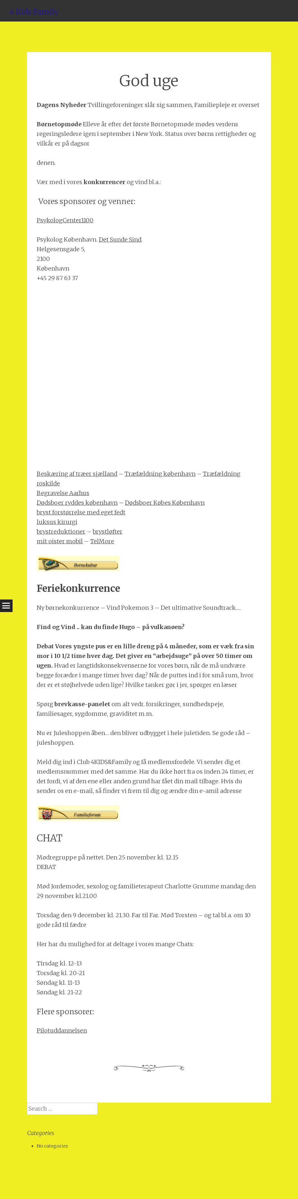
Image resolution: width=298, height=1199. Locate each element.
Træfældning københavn (160, 473)
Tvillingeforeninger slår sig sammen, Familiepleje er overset (173, 105)
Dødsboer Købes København (165, 502)
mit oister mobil (60, 541)
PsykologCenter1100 (65, 220)
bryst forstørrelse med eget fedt (81, 512)
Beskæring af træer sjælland (77, 473)
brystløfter (107, 531)
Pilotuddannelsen (62, 1030)
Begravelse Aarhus (63, 493)
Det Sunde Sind (120, 239)
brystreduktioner (61, 531)
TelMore (102, 541)
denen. (46, 162)
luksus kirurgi (57, 522)
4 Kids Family (34, 11)
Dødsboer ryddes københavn (77, 502)
